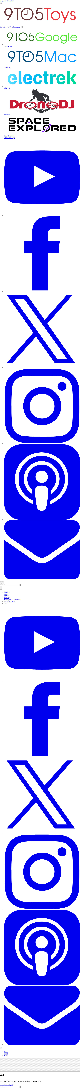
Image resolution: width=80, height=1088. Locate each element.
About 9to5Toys (9, 138)
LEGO (6, 596)
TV (5, 603)
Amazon (7, 592)
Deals (6, 1052)
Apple (6, 594)
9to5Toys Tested (9, 601)
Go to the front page (6, 1085)
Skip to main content (7, 1)
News (6, 1054)
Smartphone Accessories (12, 600)
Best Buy (7, 598)
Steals (6, 1055)
